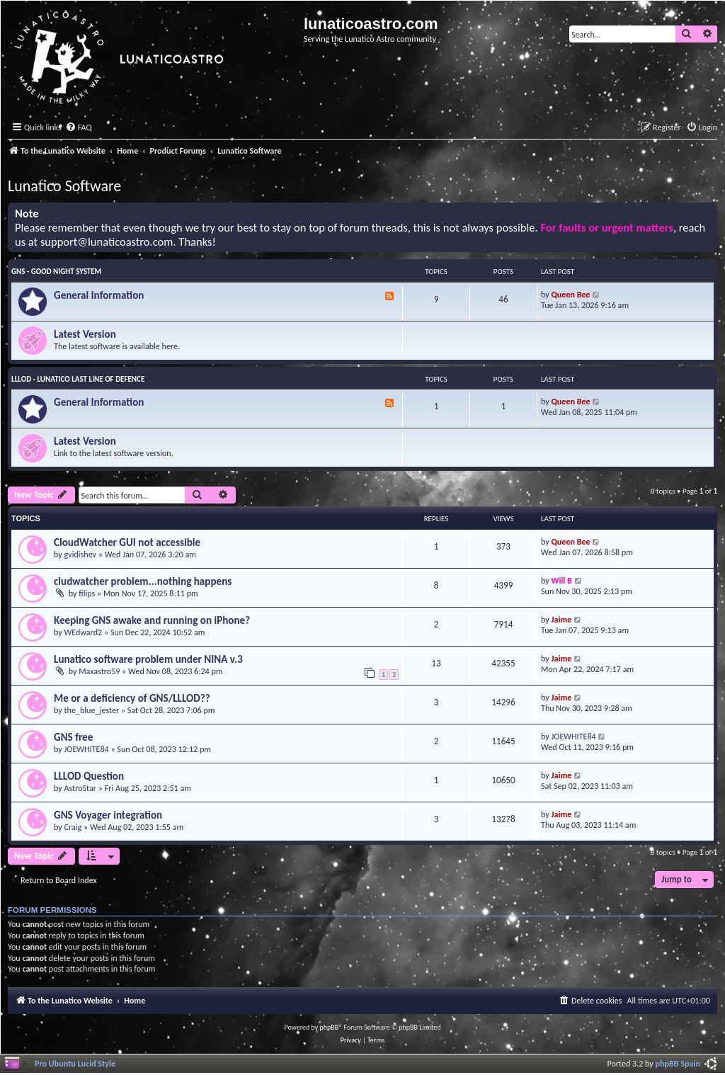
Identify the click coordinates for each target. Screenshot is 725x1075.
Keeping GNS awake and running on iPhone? (152, 620)
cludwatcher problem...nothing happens (143, 581)
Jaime (562, 619)
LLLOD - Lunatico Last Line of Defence (77, 379)
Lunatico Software (64, 185)
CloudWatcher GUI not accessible (127, 542)
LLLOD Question (89, 776)
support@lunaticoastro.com (106, 242)
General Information (99, 295)
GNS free (73, 737)
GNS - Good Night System (56, 271)
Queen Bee (571, 294)
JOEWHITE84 (86, 749)
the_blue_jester (92, 710)
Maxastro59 (99, 671)
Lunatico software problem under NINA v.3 (148, 659)
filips (87, 593)
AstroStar (80, 788)
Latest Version (85, 334)
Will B (562, 580)
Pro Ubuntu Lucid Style (75, 1063)
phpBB (329, 1027)
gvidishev (80, 554)
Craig (73, 826)
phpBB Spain (678, 1063)
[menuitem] (78, 127)
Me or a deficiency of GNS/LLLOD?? (132, 698)
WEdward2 (83, 632)
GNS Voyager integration (108, 815)
